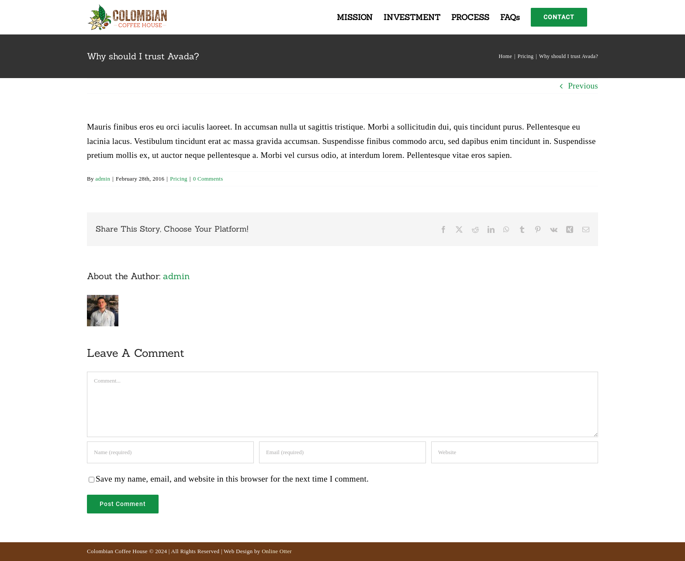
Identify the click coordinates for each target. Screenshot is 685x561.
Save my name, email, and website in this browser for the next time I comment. (232, 478)
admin (102, 178)
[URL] (514, 452)
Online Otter (277, 551)
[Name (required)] (170, 452)
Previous (583, 85)
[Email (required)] (342, 452)
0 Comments (208, 178)
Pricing (178, 178)
